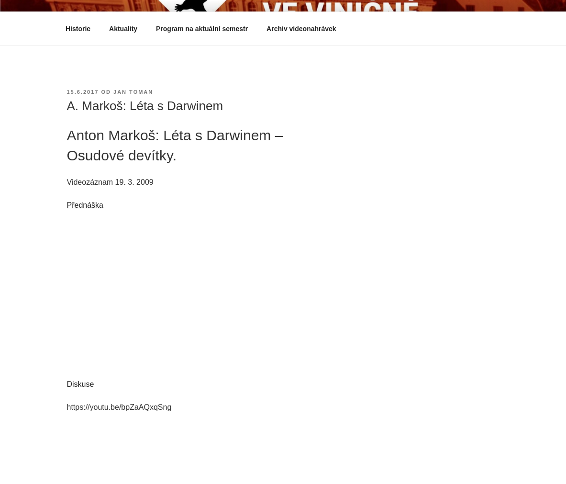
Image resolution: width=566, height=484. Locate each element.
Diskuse (80, 384)
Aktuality (123, 29)
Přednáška (85, 205)
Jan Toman (133, 92)
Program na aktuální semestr (202, 29)
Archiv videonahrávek (305, 29)
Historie (78, 29)
